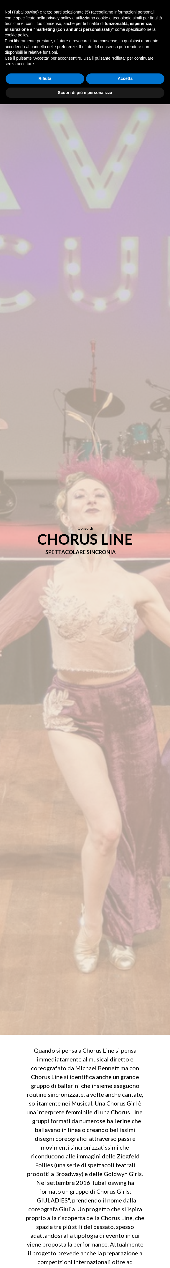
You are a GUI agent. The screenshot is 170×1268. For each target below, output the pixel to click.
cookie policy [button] (16, 35)
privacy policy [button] (59, 18)
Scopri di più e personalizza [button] (85, 92)
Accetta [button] (125, 78)
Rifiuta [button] (44, 78)
